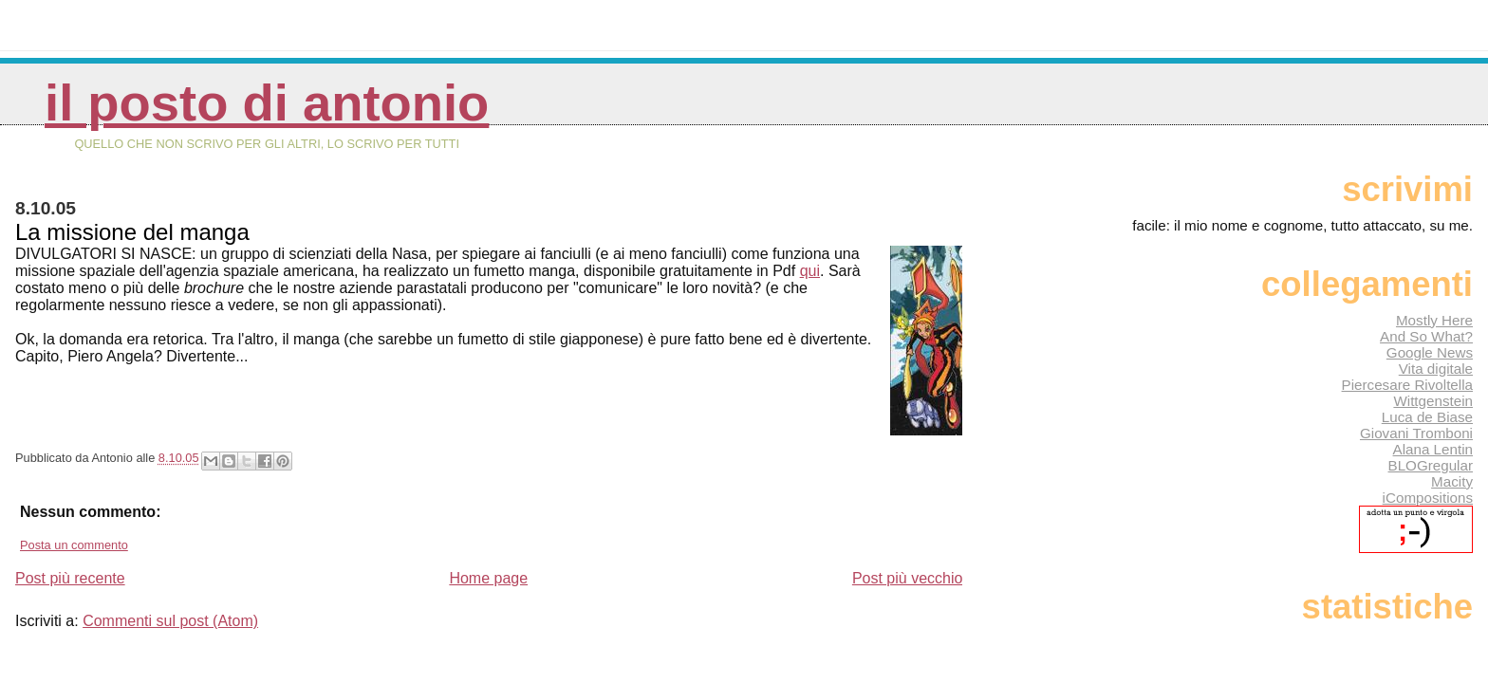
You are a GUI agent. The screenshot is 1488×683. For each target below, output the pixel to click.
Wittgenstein (1433, 401)
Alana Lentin (1433, 449)
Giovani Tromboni (1416, 433)
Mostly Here (1434, 320)
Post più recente (70, 578)
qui (810, 271)
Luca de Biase (1427, 417)
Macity (1452, 481)
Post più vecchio (907, 578)
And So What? (1426, 336)
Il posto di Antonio (267, 103)
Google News (1429, 352)
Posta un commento (74, 545)
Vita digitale (1436, 368)
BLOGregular (1430, 465)
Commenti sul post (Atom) (170, 621)
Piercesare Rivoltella (1407, 385)
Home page (488, 578)
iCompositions (1428, 497)
